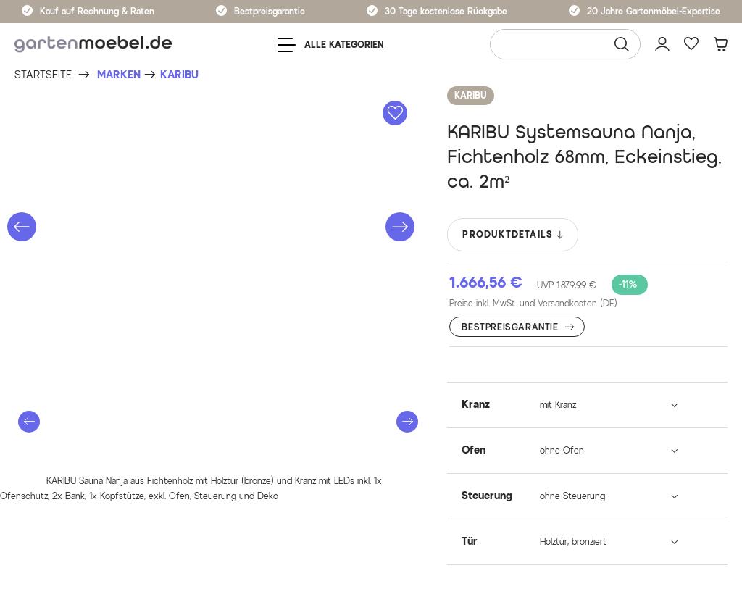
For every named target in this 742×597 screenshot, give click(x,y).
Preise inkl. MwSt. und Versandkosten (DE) (533, 303)
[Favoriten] (691, 44)
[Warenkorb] (720, 44)
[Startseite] (43, 75)
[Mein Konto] (662, 44)
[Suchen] (621, 44)
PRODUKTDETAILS (513, 234)
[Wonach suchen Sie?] (565, 44)
